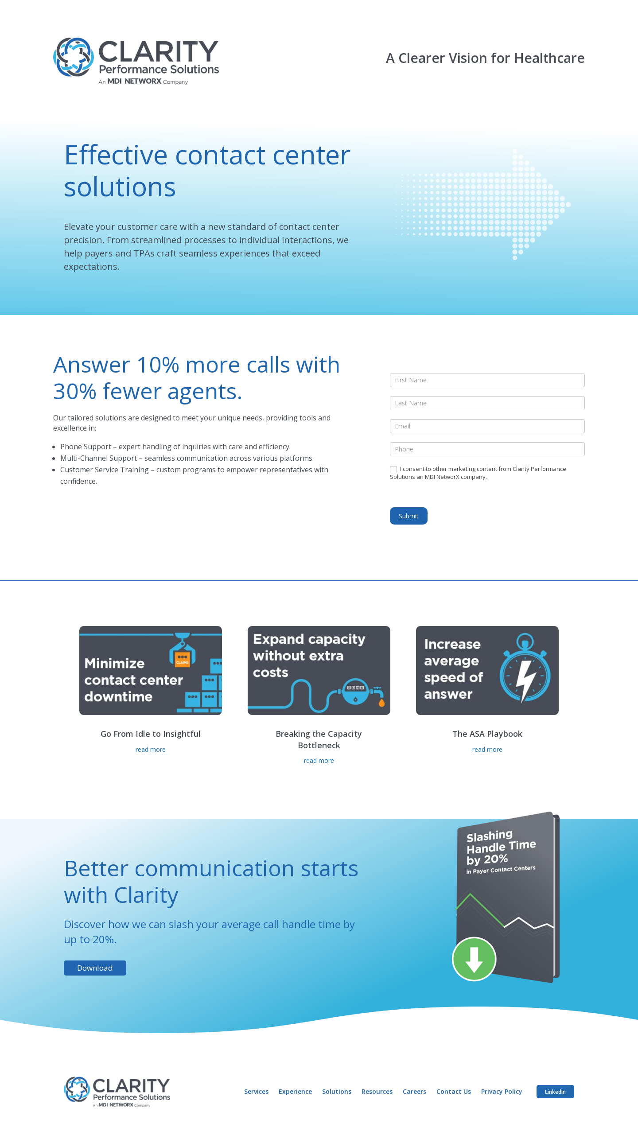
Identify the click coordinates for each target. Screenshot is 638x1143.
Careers (417, 1091)
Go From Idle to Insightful (151, 733)
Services (261, 1091)
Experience (299, 1091)
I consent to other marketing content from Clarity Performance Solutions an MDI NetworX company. (478, 472)
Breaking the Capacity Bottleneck (319, 739)
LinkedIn (556, 1091)
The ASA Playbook (487, 733)
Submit (409, 516)
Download (95, 968)
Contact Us (456, 1091)
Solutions (340, 1091)
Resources (380, 1091)
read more (151, 749)
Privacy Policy (504, 1091)
